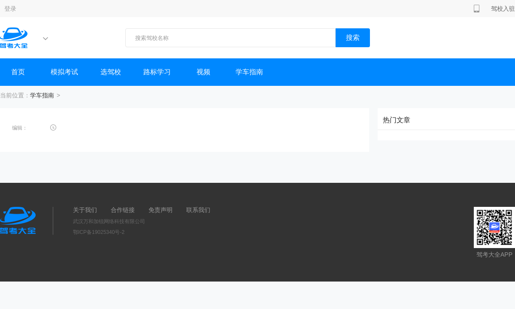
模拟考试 (64, 72)
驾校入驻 (503, 8)
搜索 (353, 37)
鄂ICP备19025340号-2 (98, 232)
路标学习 (157, 72)
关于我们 (85, 209)
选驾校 (110, 72)
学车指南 (249, 72)
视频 (203, 72)
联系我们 (198, 209)
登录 (10, 8)
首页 (18, 72)
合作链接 (123, 209)
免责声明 (160, 209)
